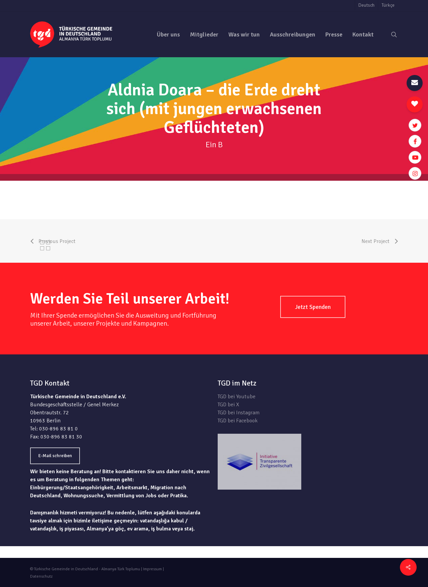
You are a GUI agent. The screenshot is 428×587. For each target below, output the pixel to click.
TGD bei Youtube (236, 396)
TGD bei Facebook (237, 420)
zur (394, 184)
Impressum (152, 569)
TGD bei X (228, 404)
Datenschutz (41, 576)
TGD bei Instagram (238, 412)
